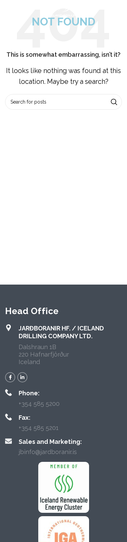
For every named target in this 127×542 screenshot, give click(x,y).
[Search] (63, 102)
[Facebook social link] (10, 377)
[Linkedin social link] (22, 377)
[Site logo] (63, 9)
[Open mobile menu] (16, 10)
